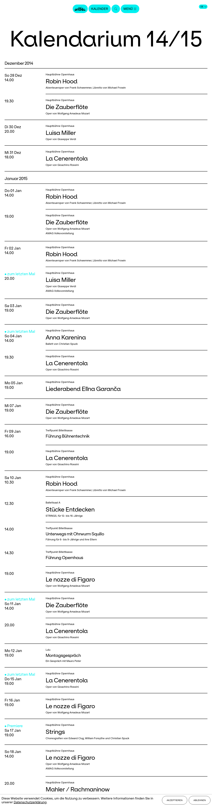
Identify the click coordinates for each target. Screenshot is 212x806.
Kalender (99, 8)
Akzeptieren (174, 800)
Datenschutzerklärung (30, 802)
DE (203, 6)
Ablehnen (199, 800)
